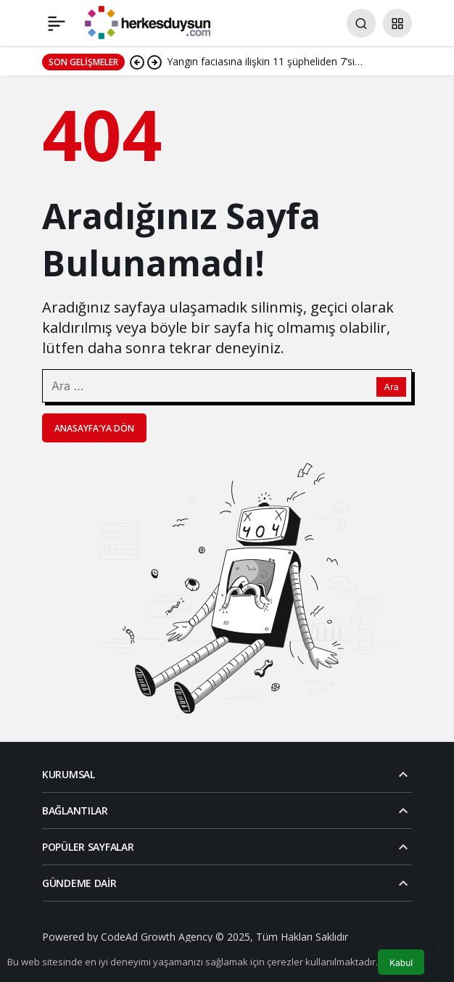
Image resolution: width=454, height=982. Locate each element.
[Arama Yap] (361, 23)
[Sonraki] (154, 61)
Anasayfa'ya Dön (94, 428)
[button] (397, 23)
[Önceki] (137, 61)
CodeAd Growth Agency (156, 937)
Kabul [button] (401, 962)
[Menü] (56, 23)
